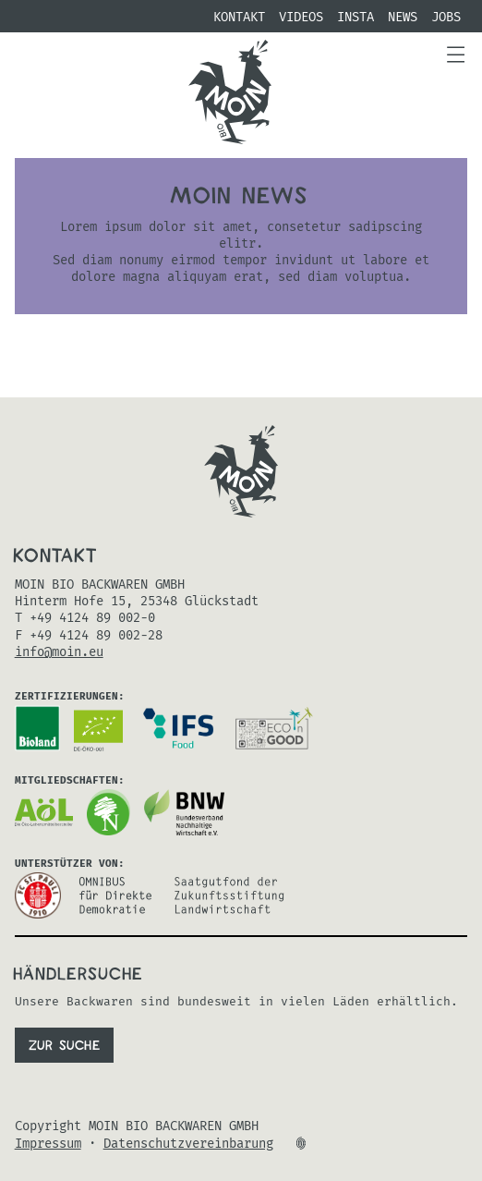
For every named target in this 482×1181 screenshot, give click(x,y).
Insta (355, 17)
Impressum (48, 1144)
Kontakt (239, 17)
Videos (301, 17)
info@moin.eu (59, 652)
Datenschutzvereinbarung (188, 1144)
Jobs (446, 17)
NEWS (402, 17)
